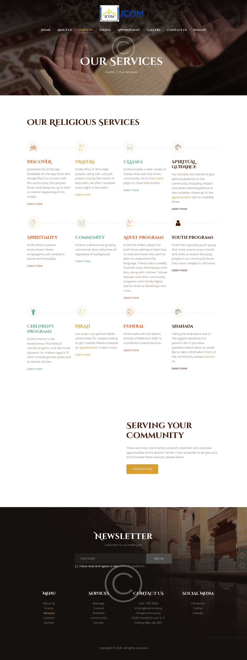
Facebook (198, 603)
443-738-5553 (148, 603)
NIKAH (82, 326)
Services (49, 613)
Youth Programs (192, 237)
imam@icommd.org (148, 608)
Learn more (34, 204)
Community (90, 237)
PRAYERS (85, 161)
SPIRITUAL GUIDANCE (184, 164)
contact (209, 357)
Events (159, 178)
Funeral (134, 326)
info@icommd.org (148, 613)
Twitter (198, 608)
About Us (49, 603)
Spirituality (42, 237)
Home (110, 72)
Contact (49, 618)
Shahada (182, 326)
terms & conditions (132, 566)
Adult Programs (144, 237)
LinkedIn (198, 613)
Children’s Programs (40, 329)
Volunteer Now (142, 469)
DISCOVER (39, 161)
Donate (49, 623)
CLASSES (133, 161)
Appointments (181, 197)
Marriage (99, 603)
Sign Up (159, 558)
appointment (88, 348)
